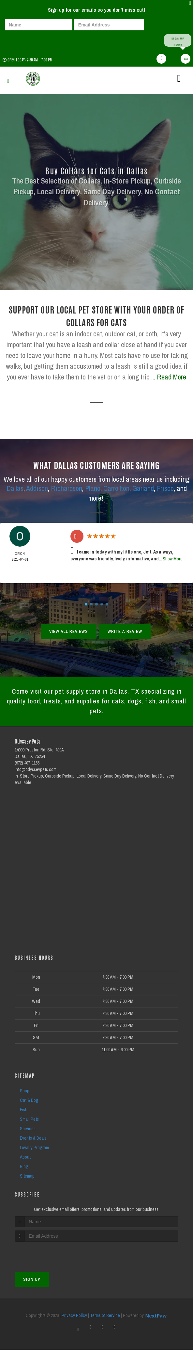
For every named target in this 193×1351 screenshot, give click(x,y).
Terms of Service (105, 1317)
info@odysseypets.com (35, 770)
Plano (92, 489)
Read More (171, 377)
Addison (37, 489)
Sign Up (31, 1280)
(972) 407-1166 (27, 764)
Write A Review (125, 632)
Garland (143, 489)
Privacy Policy (74, 1317)
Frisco (165, 489)
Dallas (15, 489)
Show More (173, 559)
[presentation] (27, 40)
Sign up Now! (178, 40)
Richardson (66, 489)
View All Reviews (68, 632)
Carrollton (116, 489)
